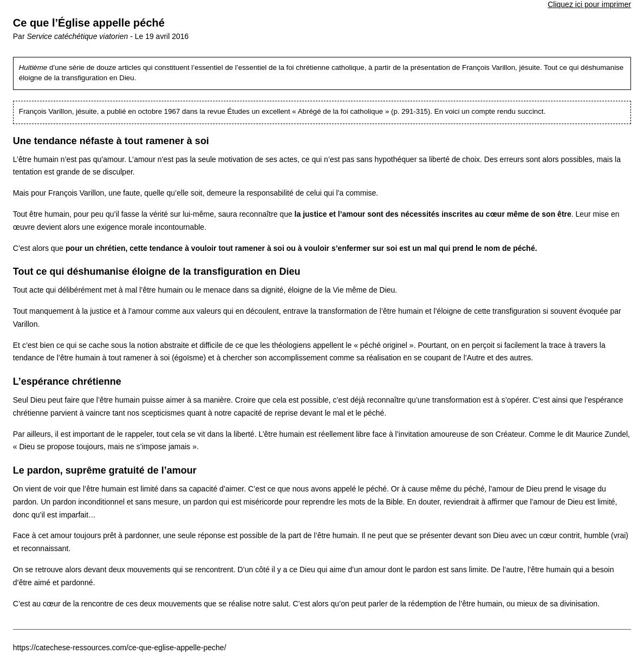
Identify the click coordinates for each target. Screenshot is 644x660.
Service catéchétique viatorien (77, 36)
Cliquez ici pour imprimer (589, 4)
